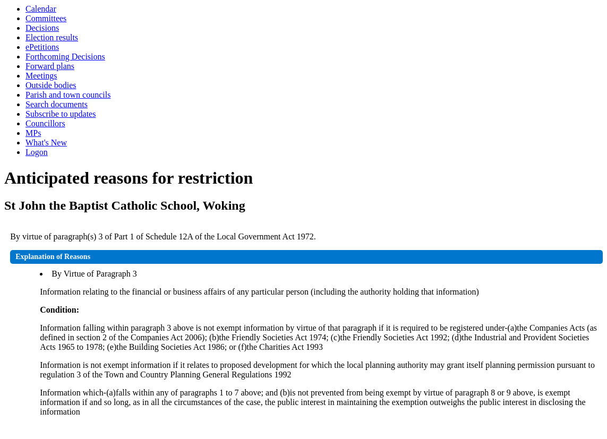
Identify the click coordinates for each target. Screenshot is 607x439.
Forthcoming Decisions (65, 56)
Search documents (56, 104)
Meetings (41, 75)
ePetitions (42, 46)
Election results (51, 37)
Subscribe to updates (60, 113)
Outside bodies (50, 85)
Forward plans (49, 66)
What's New (46, 142)
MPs (33, 132)
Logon (36, 152)
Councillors (45, 123)
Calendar (40, 8)
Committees (45, 18)
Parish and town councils (67, 94)
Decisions (42, 27)
